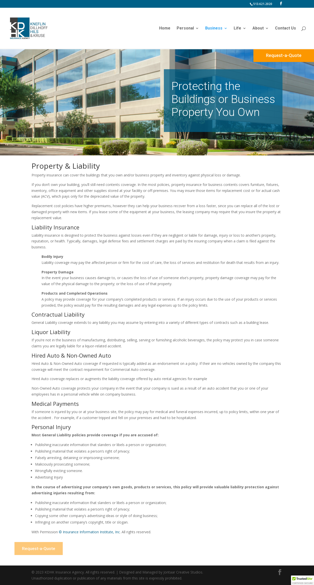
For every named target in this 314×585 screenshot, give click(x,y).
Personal (185, 28)
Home (164, 28)
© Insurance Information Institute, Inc (89, 532)
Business (213, 28)
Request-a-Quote (283, 55)
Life (237, 28)
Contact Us (285, 28)
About (258, 28)
